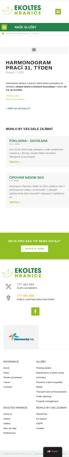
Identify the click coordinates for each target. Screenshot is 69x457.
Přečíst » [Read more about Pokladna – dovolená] (15, 162)
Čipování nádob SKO (26, 177)
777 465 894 (25, 284)
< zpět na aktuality (18, 108)
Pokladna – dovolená (28, 141)
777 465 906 (25, 295)
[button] (58, 11)
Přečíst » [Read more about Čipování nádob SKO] (15, 202)
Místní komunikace (15, 99)
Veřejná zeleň (12, 96)
